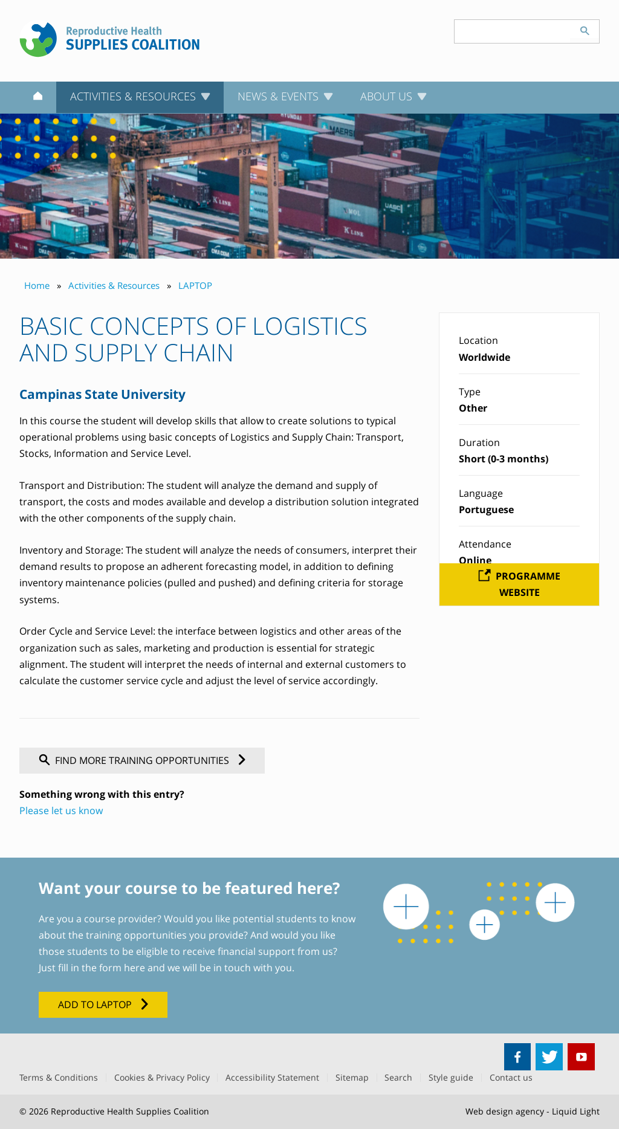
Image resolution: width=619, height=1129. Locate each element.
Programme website (528, 584)
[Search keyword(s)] (513, 31)
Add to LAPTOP (95, 1004)
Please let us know (61, 810)
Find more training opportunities (142, 760)
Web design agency (504, 1111)
